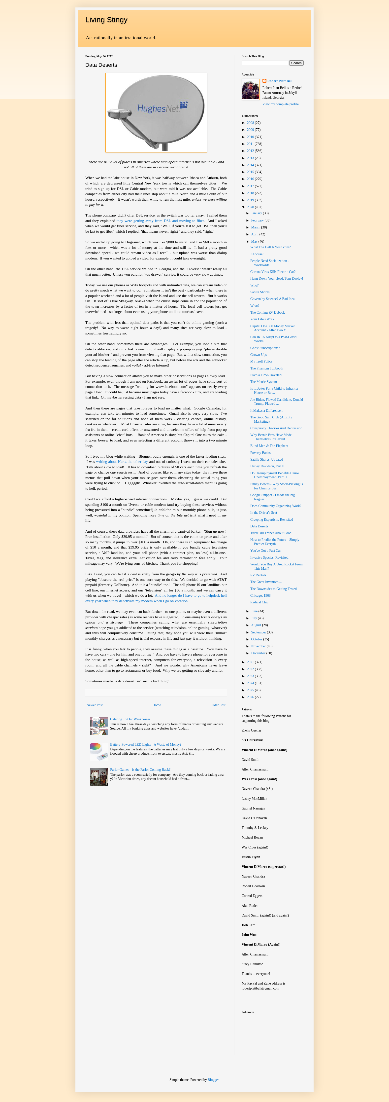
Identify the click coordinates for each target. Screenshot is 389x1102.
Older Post (218, 705)
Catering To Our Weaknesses (130, 719)
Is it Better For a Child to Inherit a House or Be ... (274, 391)
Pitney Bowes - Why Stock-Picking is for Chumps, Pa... (276, 486)
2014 (251, 165)
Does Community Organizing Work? (275, 506)
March (256, 227)
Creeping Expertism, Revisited (271, 519)
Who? (254, 285)
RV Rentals (258, 575)
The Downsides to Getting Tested (273, 589)
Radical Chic (259, 602)
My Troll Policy (261, 361)
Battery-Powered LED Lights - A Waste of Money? (145, 744)
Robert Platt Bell (279, 81)
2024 (251, 683)
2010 (251, 137)
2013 (251, 158)
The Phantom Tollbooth (266, 368)
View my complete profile (280, 104)
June (254, 611)
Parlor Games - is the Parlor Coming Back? (140, 769)
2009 (251, 130)
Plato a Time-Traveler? (266, 375)
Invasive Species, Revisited (269, 557)
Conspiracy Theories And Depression (276, 428)
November (259, 646)
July (254, 618)
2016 (251, 179)
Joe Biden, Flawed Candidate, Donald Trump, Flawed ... (276, 402)
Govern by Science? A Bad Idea (272, 299)
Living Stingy (106, 19)
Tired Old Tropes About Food (271, 533)
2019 (251, 200)
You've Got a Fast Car (265, 550)
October (257, 639)
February (257, 220)
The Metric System (263, 382)
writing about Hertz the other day (122, 461)
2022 (251, 669)
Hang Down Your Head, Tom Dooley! (276, 278)
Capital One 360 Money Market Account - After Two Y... (272, 328)
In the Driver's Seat (263, 512)
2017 (251, 186)
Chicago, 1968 (260, 595)
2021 (251, 662)
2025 (251, 690)
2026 (251, 697)
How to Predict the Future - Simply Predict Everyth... (274, 542)
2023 (251, 676)
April (255, 234)
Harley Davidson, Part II (267, 466)
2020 (251, 207)
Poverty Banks (260, 453)
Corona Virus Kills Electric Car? (272, 272)
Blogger (213, 1080)
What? (254, 306)
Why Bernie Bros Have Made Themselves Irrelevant (271, 437)
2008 (251, 123)
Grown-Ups (258, 355)
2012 (251, 151)
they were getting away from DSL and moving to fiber (160, 221)
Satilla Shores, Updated (266, 459)
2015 (251, 172)
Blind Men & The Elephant (269, 446)
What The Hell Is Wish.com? (270, 247)
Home (157, 705)
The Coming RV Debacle (267, 312)
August (256, 625)
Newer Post (95, 705)
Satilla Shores (259, 292)
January (257, 213)
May (254, 241)
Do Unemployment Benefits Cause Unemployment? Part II (274, 475)
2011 (251, 144)
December (258, 653)
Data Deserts (259, 526)
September (259, 632)
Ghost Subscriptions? (265, 348)
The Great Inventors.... (266, 582)
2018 (251, 193)
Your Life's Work (262, 319)
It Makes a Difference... (266, 410)
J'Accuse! (257, 254)
